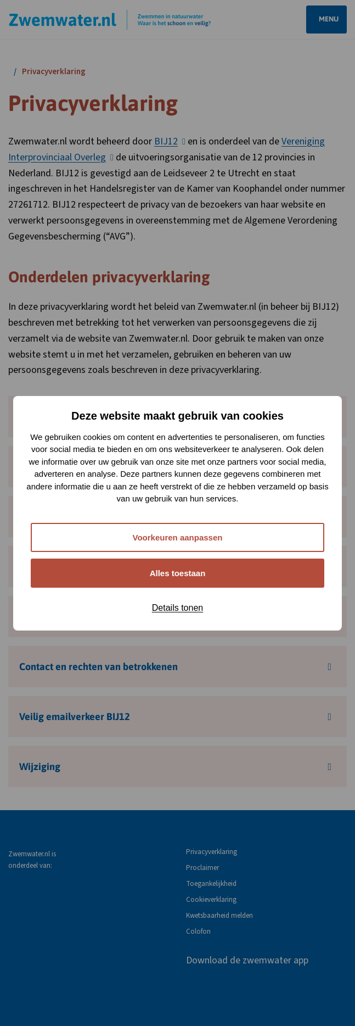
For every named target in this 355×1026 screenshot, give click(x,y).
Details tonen (177, 607)
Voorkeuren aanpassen (178, 537)
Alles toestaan (178, 573)
